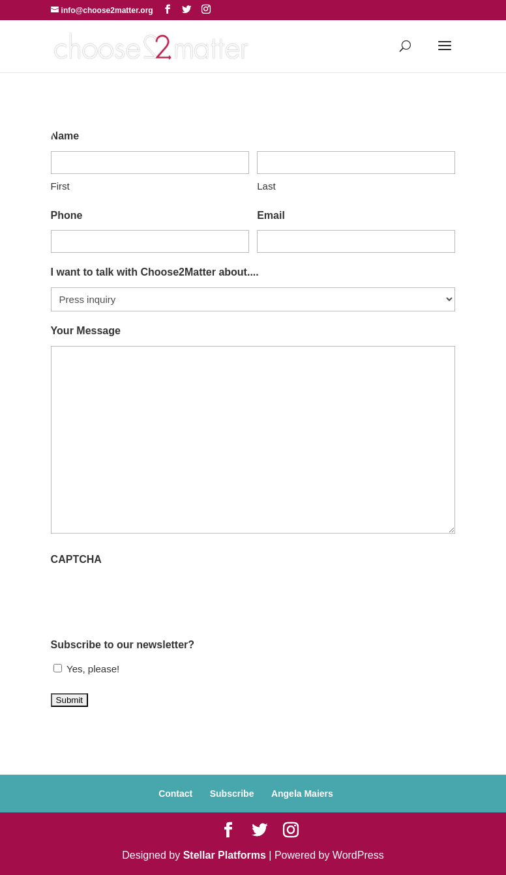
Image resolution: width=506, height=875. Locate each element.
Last (266, 186)
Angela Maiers (302, 793)
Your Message (86, 330)
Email (271, 215)
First (60, 186)
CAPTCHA (76, 559)
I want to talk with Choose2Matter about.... (155, 272)
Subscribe (232, 793)
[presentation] (150, 600)
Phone (67, 215)
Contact (175, 793)
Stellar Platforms (224, 855)
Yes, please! (93, 668)
